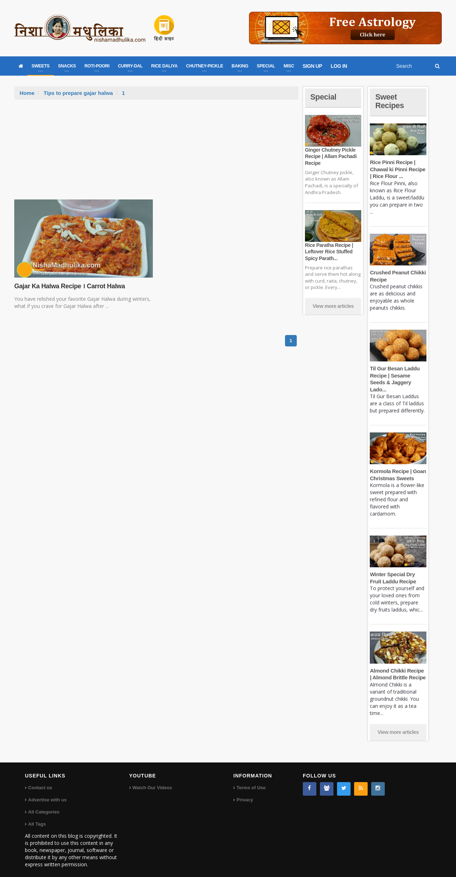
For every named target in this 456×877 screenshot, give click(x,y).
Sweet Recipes (389, 101)
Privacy (245, 792)
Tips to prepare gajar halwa (78, 93)
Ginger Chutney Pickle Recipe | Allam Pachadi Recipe (330, 156)
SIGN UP (312, 66)
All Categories (43, 804)
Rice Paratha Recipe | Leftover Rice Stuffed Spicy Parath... (329, 251)
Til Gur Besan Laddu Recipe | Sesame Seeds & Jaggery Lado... (398, 375)
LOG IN (339, 66)
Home (27, 93)
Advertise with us (47, 792)
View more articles (333, 306)
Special (323, 96)
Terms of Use (251, 780)
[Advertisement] (156, 153)
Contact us (40, 780)
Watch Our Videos (152, 780)
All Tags (37, 817)
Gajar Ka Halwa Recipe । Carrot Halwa (69, 286)
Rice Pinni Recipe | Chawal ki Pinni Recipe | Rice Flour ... (397, 169)
